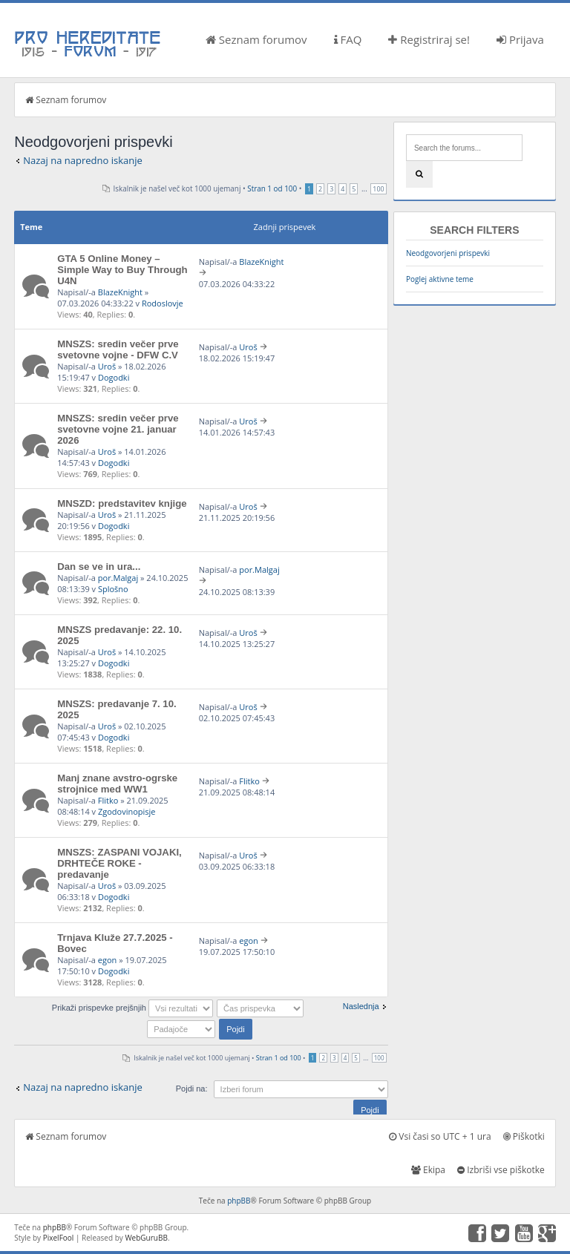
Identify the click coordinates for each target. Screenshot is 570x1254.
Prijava (520, 39)
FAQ (348, 39)
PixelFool (58, 1237)
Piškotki (524, 1136)
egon (107, 959)
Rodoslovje (162, 303)
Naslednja (361, 1006)
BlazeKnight (120, 292)
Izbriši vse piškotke (501, 1169)
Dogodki (113, 377)
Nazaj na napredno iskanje (82, 160)
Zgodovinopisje (127, 811)
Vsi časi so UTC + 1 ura (440, 1136)
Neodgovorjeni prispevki (448, 253)
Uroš (107, 366)
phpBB (238, 1200)
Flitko (108, 800)
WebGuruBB (146, 1237)
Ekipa (428, 1169)
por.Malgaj (118, 577)
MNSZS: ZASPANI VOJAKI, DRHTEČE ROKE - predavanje (119, 863)
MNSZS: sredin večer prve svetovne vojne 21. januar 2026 (117, 429)
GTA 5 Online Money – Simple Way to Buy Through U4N (122, 269)
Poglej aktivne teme (440, 279)
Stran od (272, 188)
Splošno (113, 588)
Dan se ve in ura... (98, 566)
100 (378, 189)
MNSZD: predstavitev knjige (121, 503)
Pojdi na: (192, 1088)
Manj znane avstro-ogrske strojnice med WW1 (117, 783)
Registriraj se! (429, 39)
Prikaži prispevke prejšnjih (132, 1007)
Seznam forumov (256, 39)
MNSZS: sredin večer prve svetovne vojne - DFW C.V (117, 349)
